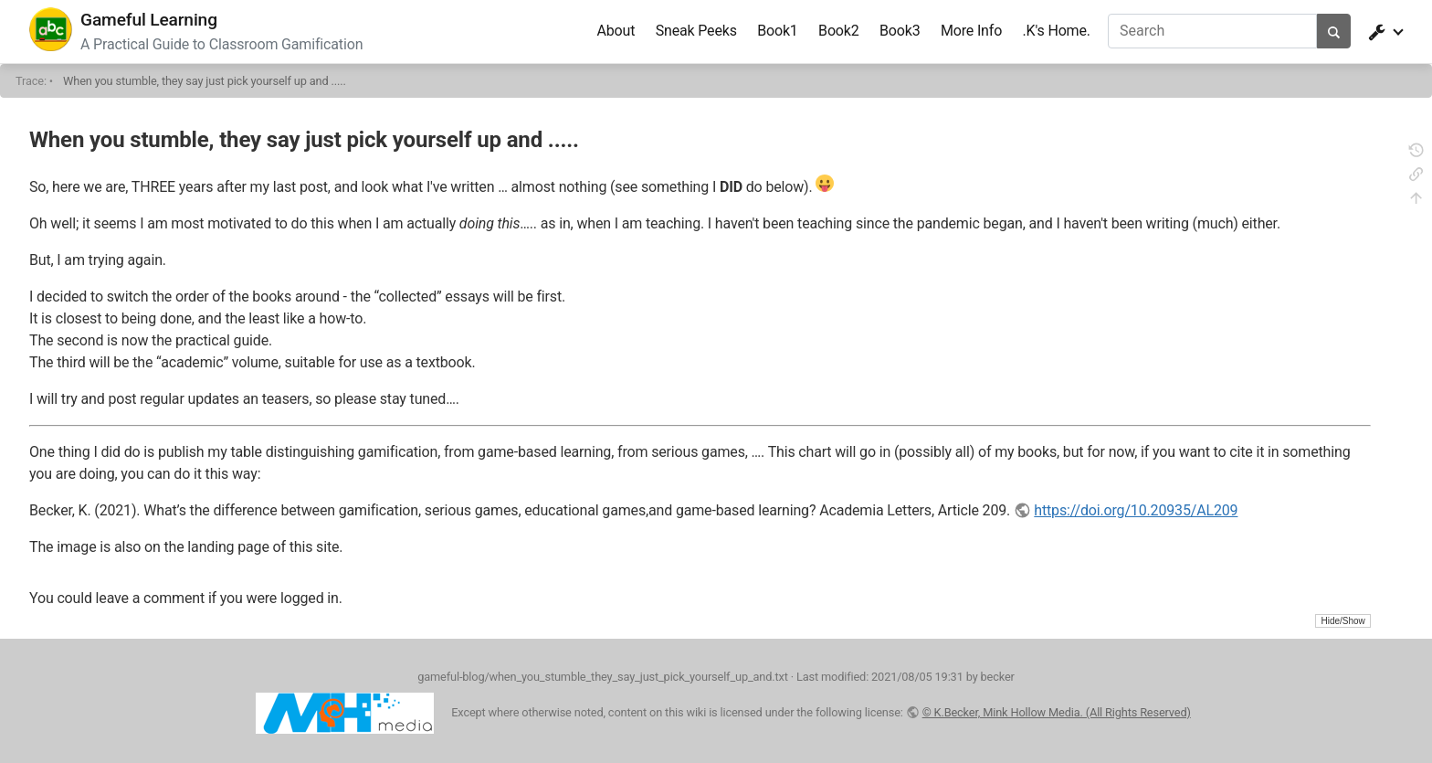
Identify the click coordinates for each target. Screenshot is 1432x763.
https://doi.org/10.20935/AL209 (1135, 510)
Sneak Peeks (696, 30)
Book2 (838, 30)
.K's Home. (1056, 30)
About (615, 30)
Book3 (900, 30)
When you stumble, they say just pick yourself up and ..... (204, 81)
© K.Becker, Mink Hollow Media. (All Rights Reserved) (1056, 712)
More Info (971, 30)
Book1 (777, 30)
